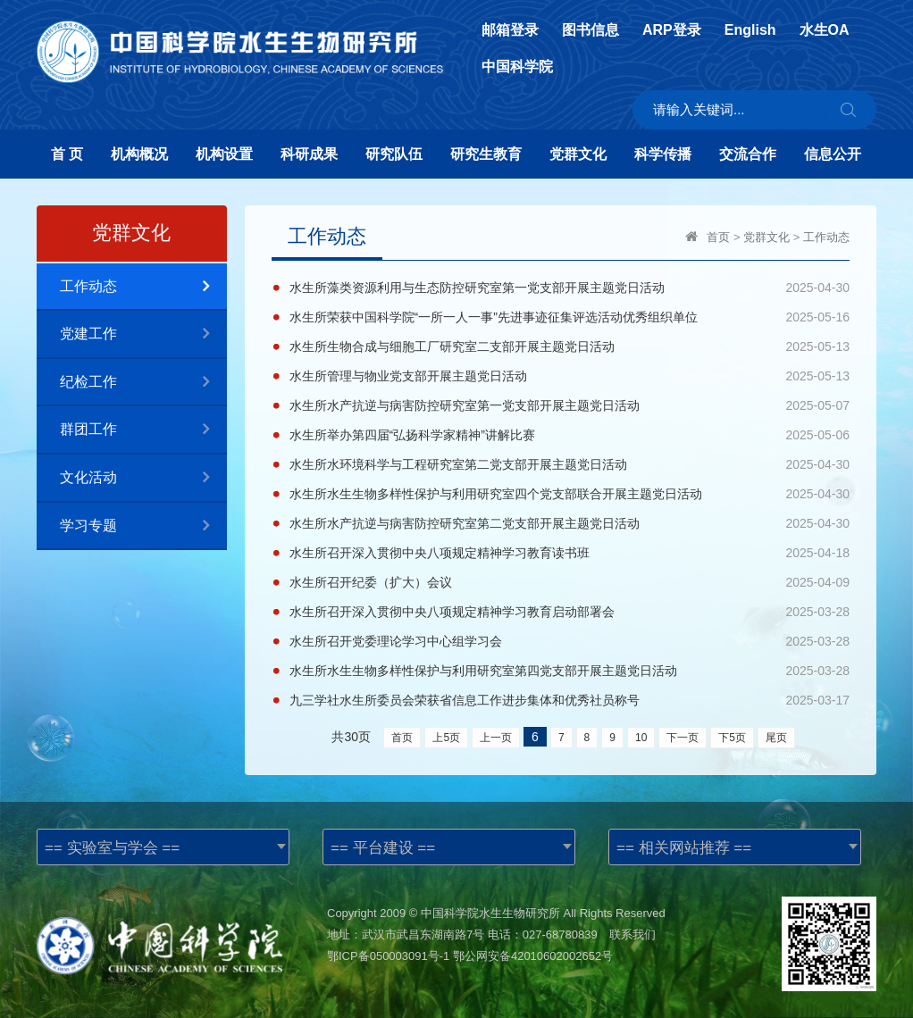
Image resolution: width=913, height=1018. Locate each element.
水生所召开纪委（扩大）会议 (370, 582)
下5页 (732, 737)
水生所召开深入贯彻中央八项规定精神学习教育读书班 (439, 553)
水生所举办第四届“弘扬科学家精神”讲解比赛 (412, 435)
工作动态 (143, 287)
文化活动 (143, 478)
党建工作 (143, 334)
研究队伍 (394, 154)
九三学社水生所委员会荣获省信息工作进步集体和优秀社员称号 (464, 700)
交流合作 (747, 154)
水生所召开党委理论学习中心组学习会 (395, 641)
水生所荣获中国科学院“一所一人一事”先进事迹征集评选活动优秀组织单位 (493, 317)
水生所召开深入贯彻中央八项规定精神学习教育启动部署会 (452, 612)
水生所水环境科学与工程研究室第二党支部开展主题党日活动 (458, 464)
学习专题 (143, 526)
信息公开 (832, 154)
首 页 (67, 154)
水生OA (825, 30)
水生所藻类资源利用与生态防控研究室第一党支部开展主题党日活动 (477, 287)
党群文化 (578, 154)
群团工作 (143, 430)
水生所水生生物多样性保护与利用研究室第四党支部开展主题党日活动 (483, 670)
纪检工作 (143, 382)
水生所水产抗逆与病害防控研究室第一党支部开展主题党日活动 (464, 405)
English (750, 30)
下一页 (682, 737)
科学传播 (662, 154)
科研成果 (309, 154)
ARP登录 (671, 30)
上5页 (446, 737)
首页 (718, 237)
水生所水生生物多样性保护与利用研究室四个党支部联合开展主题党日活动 (495, 494)
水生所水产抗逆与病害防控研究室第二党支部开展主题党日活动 (464, 523)
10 (641, 737)
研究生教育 (486, 154)
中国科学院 (517, 67)
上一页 (496, 737)
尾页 (776, 737)
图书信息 (590, 30)
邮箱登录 (510, 30)
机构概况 (139, 154)
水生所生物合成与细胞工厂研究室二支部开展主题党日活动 (452, 346)
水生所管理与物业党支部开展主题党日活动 (408, 376)
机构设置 (224, 154)
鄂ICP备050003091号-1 (388, 956)
